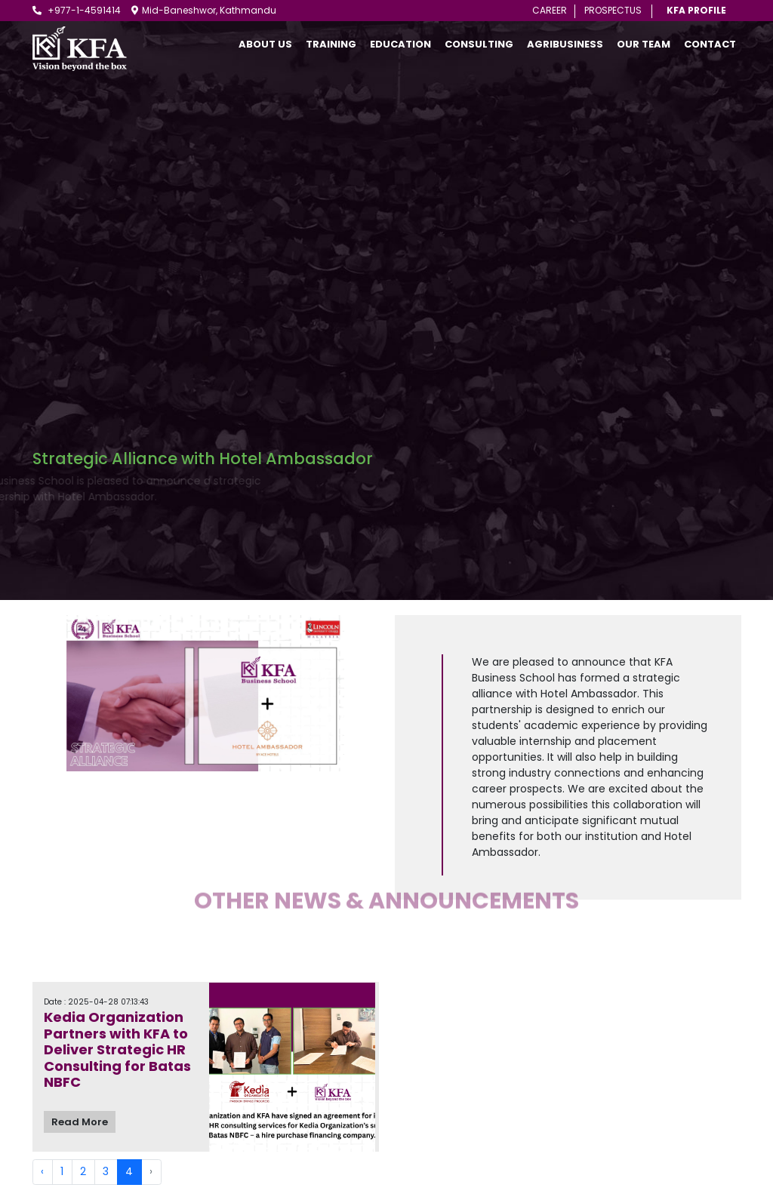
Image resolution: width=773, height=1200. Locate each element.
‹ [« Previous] (42, 1171)
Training (331, 44)
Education (400, 44)
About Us (265, 44)
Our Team (643, 44)
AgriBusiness (565, 44)
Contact (710, 44)
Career (549, 10)
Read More (79, 1122)
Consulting (479, 44)
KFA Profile (696, 10)
